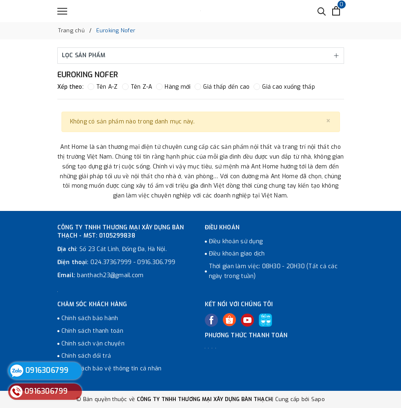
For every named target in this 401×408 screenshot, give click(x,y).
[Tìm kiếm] (321, 11)
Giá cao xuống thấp (284, 87)
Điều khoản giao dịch (237, 254)
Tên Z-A (137, 87)
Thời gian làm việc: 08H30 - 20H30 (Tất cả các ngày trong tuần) (273, 271)
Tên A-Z (103, 87)
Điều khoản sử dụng (236, 241)
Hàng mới (173, 87)
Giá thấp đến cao (222, 87)
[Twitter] (229, 319)
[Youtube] (247, 320)
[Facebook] (211, 320)
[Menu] (62, 11)
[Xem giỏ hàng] (336, 11)
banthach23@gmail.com (110, 275)
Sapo (318, 399)
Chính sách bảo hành (89, 318)
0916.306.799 (156, 262)
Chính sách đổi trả (86, 356)
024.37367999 (111, 262)
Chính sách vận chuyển (93, 343)
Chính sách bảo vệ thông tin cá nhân (111, 368)
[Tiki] (265, 320)
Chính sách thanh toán (92, 331)
